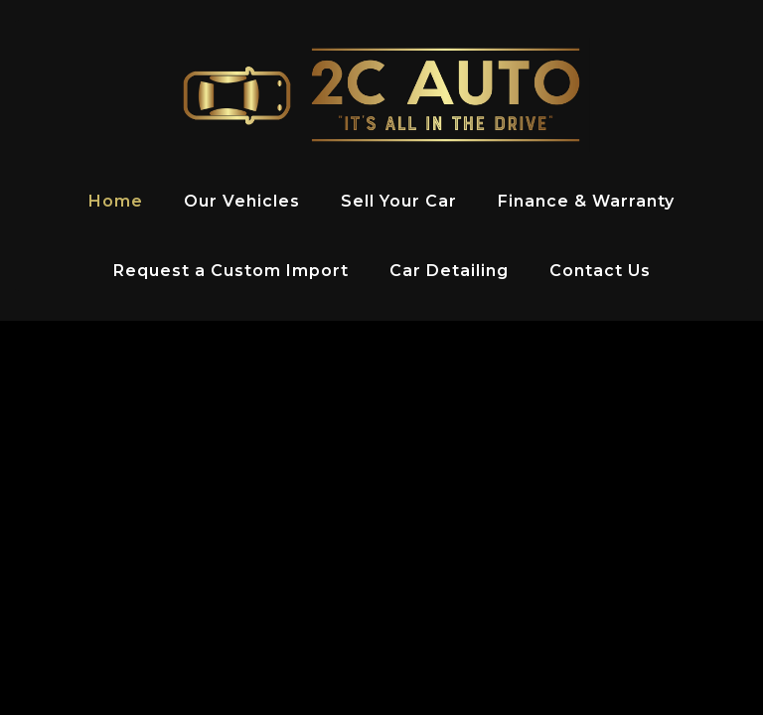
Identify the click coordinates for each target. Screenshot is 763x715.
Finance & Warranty (586, 201)
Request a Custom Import (231, 270)
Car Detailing (449, 270)
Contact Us (600, 270)
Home (115, 201)
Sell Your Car (399, 201)
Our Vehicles (242, 201)
